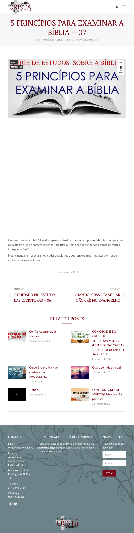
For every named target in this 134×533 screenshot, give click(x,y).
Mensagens (16, 67)
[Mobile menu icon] (124, 7)
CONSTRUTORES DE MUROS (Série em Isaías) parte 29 (107, 394)
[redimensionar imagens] (17, 336)
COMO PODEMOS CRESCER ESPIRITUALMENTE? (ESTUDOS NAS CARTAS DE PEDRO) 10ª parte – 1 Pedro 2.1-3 (108, 343)
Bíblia (14, 62)
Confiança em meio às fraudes (43, 334)
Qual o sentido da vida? (106, 367)
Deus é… (34, 390)
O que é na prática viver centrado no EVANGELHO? (44, 372)
